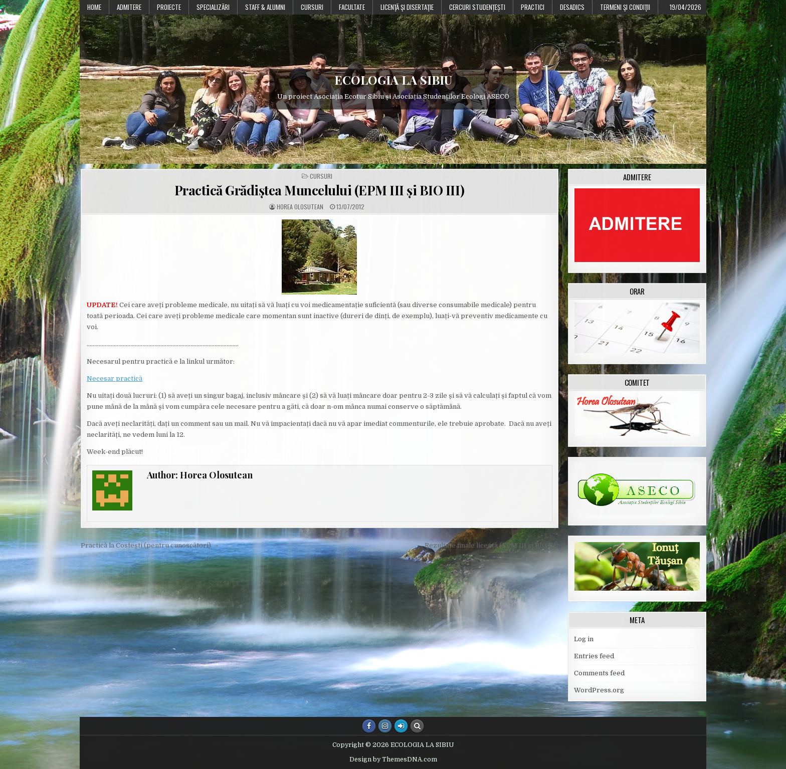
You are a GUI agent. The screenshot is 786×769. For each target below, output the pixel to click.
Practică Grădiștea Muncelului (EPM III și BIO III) (319, 190)
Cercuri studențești (477, 7)
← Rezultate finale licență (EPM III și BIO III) (487, 545)
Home (94, 7)
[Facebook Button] (368, 725)
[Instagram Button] (384, 725)
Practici (532, 7)
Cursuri (312, 7)
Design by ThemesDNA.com (393, 759)
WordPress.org (599, 690)
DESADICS (572, 7)
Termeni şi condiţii (625, 7)
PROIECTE (169, 7)
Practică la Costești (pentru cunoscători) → (150, 545)
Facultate (352, 7)
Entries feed (594, 656)
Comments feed (599, 673)
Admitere (129, 7)
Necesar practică (114, 378)
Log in (584, 639)
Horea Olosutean (300, 207)
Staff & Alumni (265, 7)
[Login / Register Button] (401, 725)
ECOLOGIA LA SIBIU (393, 80)
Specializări (213, 7)
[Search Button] (417, 725)
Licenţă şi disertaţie (407, 7)
